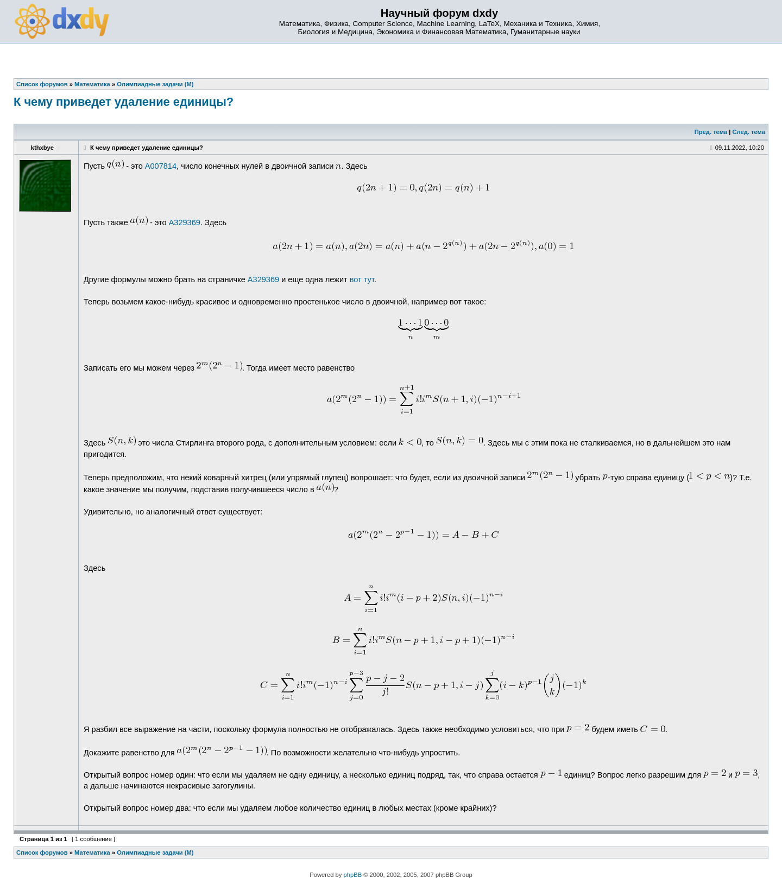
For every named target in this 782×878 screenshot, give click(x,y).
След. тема (748, 132)
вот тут (362, 279)
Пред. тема (711, 132)
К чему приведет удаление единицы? (124, 102)
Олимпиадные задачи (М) (155, 852)
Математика (92, 852)
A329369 (184, 222)
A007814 (160, 166)
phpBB (353, 874)
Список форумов (42, 852)
